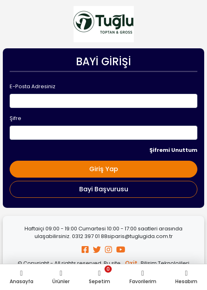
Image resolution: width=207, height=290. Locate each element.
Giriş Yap (103, 169)
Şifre (15, 118)
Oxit (131, 263)
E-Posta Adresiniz (32, 86)
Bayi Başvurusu (103, 189)
